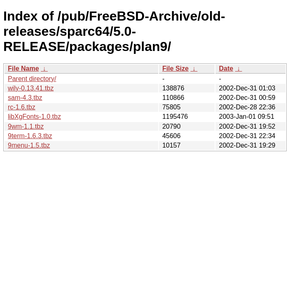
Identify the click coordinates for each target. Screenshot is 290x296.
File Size (175, 68)
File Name (23, 68)
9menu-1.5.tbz (29, 145)
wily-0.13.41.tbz (31, 88)
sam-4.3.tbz (25, 97)
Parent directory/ (32, 78)
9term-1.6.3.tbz (30, 135)
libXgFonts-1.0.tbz (34, 116)
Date (226, 68)
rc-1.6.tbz (21, 107)
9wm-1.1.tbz (26, 126)
